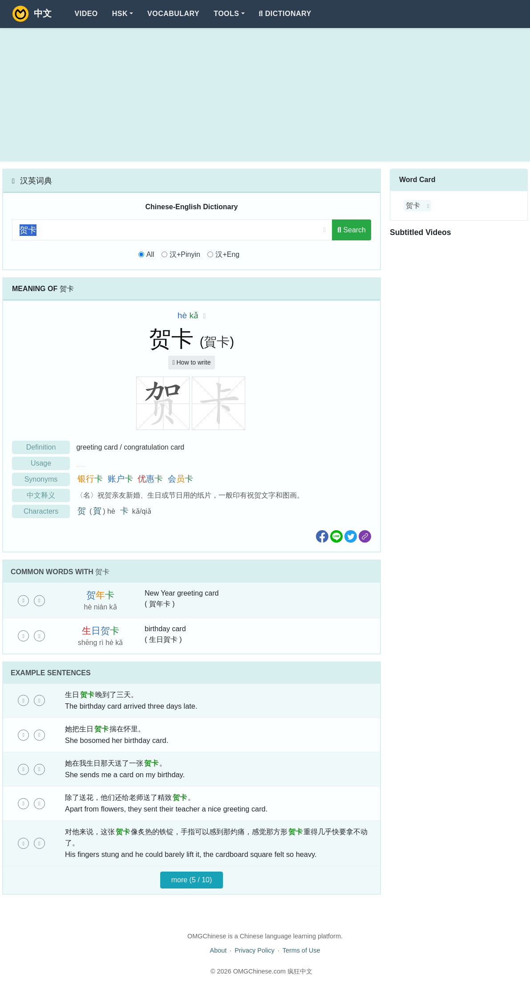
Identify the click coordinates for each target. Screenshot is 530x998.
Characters (41, 511)
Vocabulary (173, 13)
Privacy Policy (255, 950)
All (150, 254)
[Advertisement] (265, 94)
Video (86, 13)
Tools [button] (226, 13)
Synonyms (41, 479)
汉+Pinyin (185, 254)
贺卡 (413, 205)
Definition (41, 447)
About (218, 950)
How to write (191, 362)
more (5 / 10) (191, 880)
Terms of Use (301, 950)
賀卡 (217, 342)
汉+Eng (227, 254)
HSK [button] (120, 13)
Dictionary (285, 13)
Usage (41, 463)
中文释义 (41, 495)
